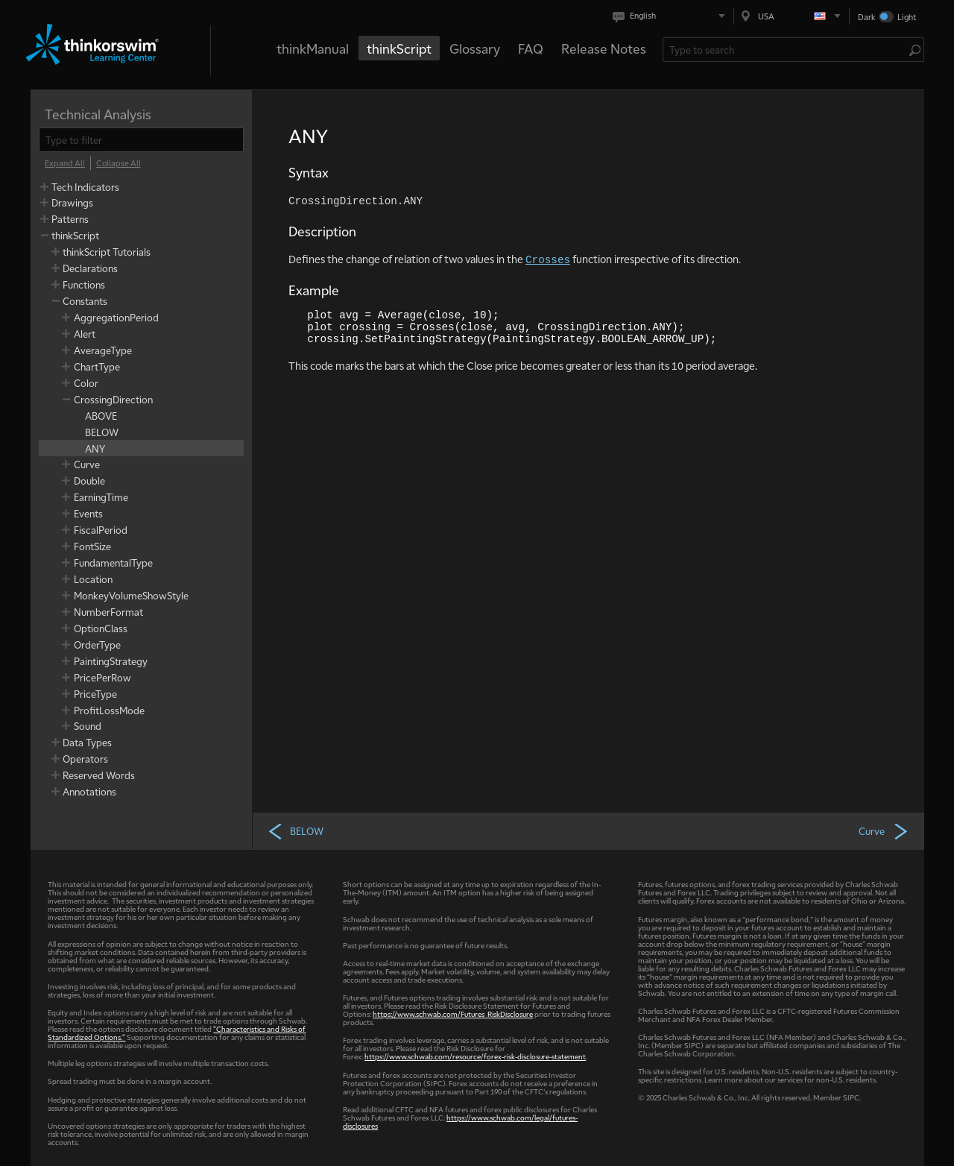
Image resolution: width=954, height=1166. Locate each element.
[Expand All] (65, 163)
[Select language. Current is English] (671, 16)
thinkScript (399, 48)
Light (906, 16)
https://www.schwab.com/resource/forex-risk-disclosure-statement (475, 1056)
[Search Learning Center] (786, 49)
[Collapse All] (118, 163)
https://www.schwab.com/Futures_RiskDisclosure (453, 1013)
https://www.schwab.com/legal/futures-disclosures (460, 1121)
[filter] (141, 139)
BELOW (295, 830)
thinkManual (313, 48)
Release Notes (603, 48)
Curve (884, 830)
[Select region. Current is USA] (791, 16)
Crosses (547, 260)
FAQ (530, 48)
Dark (867, 16)
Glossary (474, 48)
